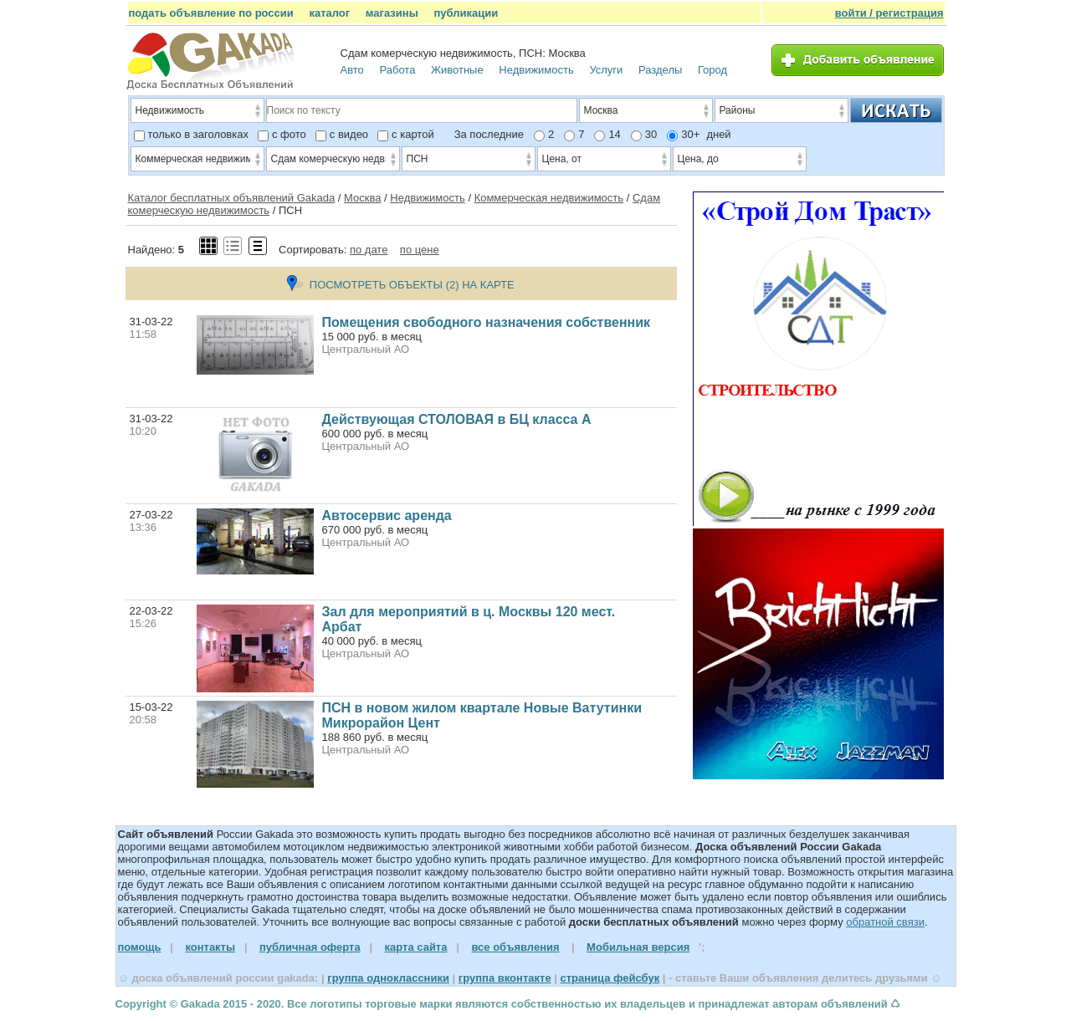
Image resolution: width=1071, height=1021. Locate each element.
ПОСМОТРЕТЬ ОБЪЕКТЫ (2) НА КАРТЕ (401, 284)
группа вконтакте (505, 978)
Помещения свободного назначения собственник (486, 322)
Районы (782, 112)
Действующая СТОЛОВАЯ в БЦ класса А (457, 419)
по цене (419, 249)
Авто (352, 70)
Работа (397, 70)
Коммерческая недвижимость (548, 197)
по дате (368, 249)
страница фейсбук (609, 978)
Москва (362, 197)
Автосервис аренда (387, 515)
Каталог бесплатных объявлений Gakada (232, 197)
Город (712, 70)
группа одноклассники (388, 978)
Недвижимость (536, 70)
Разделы (660, 70)
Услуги (606, 70)
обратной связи (885, 922)
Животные (457, 70)
